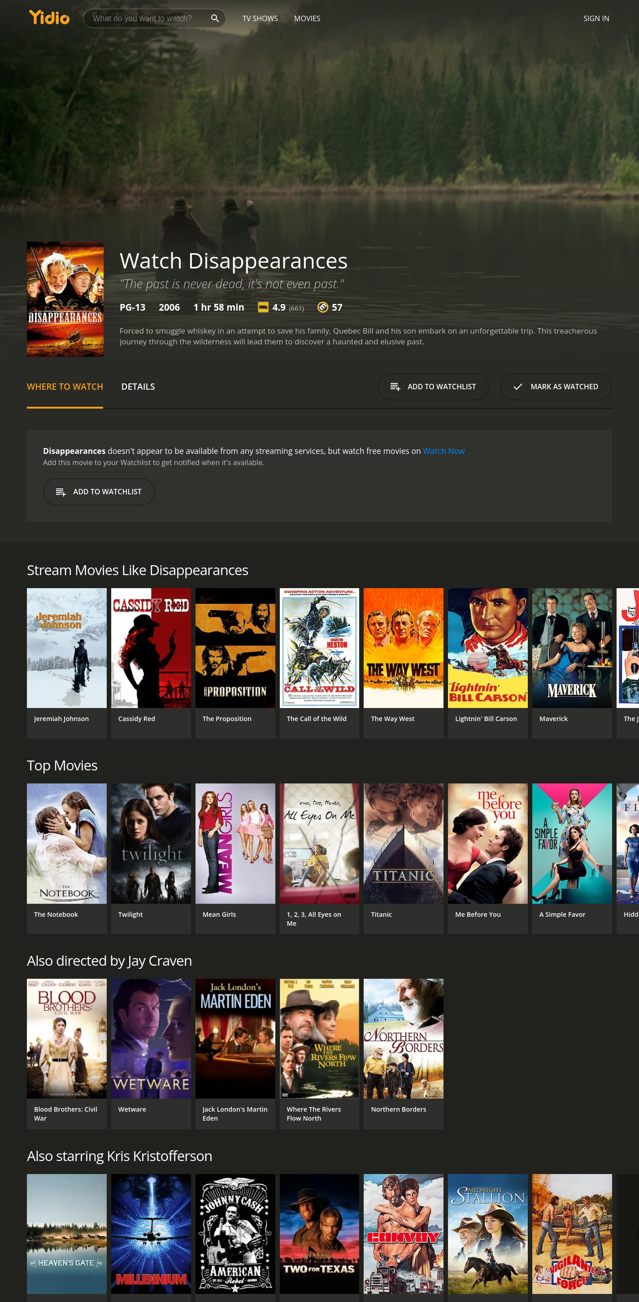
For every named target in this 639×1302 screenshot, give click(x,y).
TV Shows (260, 18)
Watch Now (444, 450)
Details (138, 386)
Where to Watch (65, 386)
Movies (307, 18)
